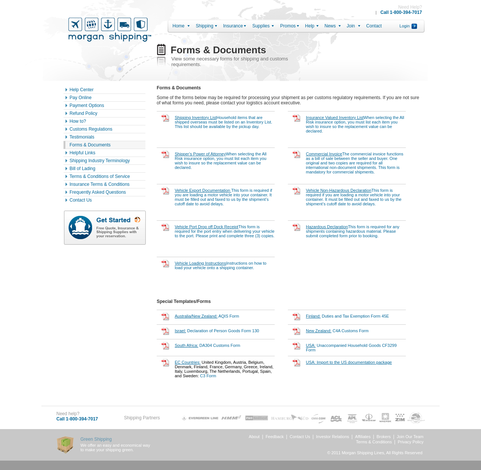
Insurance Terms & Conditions (100, 184)
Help (310, 26)
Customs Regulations (91, 129)
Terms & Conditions (374, 442)
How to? (78, 121)
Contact (374, 26)
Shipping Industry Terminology (100, 160)
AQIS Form (207, 316)
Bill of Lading (82, 168)
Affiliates (363, 436)
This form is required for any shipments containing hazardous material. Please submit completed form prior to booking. (352, 231)
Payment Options (87, 105)
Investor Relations (332, 436)
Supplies (260, 26)
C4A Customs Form (337, 330)
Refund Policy (83, 113)
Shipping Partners (142, 417)
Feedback (275, 436)
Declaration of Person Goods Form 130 (217, 330)
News (330, 26)
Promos (287, 26)
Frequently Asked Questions (98, 192)
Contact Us (81, 200)
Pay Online (81, 97)
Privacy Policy (411, 442)
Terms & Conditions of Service (100, 176)
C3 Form (224, 369)
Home (178, 26)
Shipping (204, 26)
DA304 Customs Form (207, 345)
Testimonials (82, 137)
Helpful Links (82, 152)
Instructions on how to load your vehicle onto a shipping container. (220, 265)
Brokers (384, 436)
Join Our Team (410, 436)
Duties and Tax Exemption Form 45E (347, 316)
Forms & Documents (90, 145)
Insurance (233, 26)
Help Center (82, 89)
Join (351, 26)
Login (404, 26)
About (254, 436)
